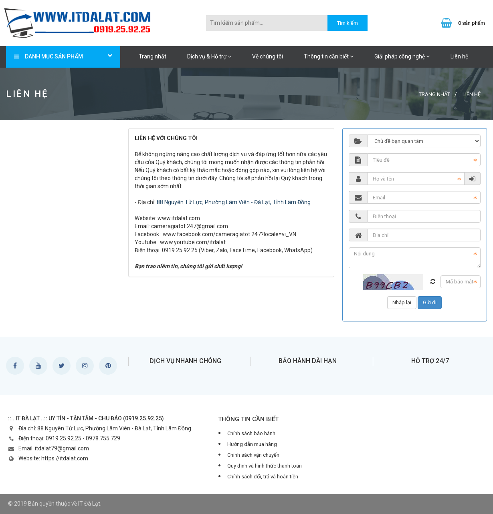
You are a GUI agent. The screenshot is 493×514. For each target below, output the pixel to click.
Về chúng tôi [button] (267, 56)
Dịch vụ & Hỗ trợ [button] (209, 56)
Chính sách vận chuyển (253, 455)
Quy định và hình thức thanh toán (264, 466)
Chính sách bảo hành (251, 433)
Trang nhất (152, 56)
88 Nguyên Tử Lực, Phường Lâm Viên (203, 202)
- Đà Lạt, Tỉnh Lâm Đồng (280, 202)
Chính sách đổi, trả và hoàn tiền (262, 477)
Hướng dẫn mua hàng (252, 444)
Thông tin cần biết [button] (329, 56)
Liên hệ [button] (459, 56)
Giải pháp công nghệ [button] (402, 56)
